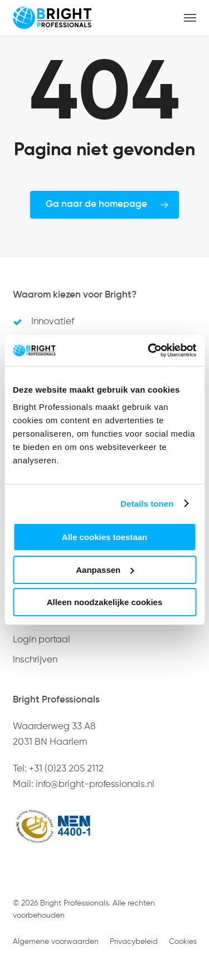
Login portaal (41, 640)
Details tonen (146, 503)
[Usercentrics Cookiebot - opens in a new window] (148, 350)
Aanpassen (105, 570)
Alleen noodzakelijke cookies (105, 602)
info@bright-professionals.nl (95, 784)
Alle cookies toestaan (104, 537)
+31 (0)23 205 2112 (66, 769)
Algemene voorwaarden (56, 942)
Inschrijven (35, 660)
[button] (190, 17)
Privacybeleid (134, 942)
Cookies (183, 942)
